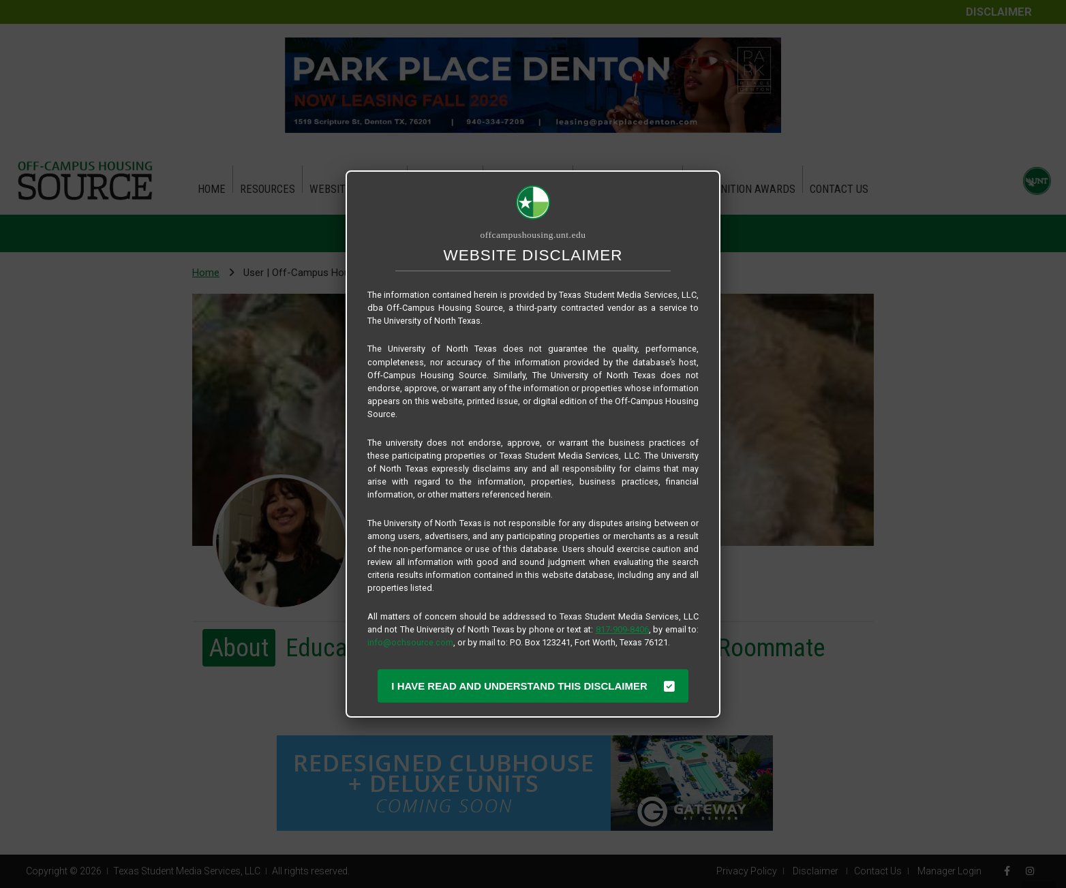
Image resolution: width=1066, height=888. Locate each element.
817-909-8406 (622, 629)
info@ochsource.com (410, 642)
